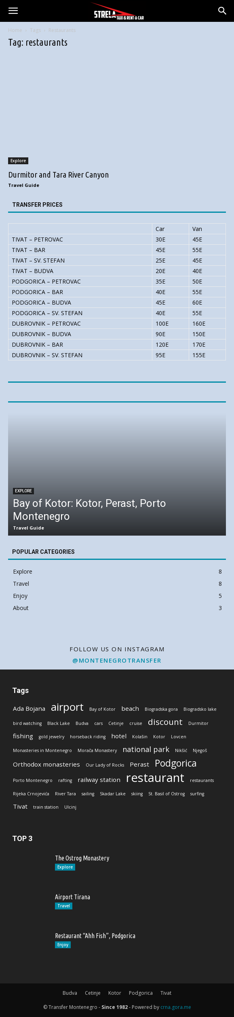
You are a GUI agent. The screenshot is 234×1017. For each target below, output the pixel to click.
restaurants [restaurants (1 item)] (202, 780)
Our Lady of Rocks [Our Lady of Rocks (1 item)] (105, 765)
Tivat (165, 992)
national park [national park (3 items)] (145, 749)
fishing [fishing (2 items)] (23, 736)
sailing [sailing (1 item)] (88, 794)
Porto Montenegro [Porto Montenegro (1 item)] (33, 780)
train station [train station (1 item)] (46, 807)
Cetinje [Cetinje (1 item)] (116, 723)
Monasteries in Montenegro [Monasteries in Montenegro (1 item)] (42, 750)
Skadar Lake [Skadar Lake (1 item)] (113, 794)
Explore (18, 160)
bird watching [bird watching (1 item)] (27, 723)
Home (15, 30)
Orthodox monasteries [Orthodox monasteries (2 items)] (46, 764)
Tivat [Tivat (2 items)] (20, 806)
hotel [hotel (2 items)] (118, 736)
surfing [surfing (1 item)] (197, 794)
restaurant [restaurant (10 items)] (155, 777)
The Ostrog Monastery (82, 858)
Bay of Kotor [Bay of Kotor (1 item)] (102, 709)
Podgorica (141, 992)
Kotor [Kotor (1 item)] (159, 736)
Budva (70, 992)
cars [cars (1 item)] (98, 723)
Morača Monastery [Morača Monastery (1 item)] (97, 750)
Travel (63, 906)
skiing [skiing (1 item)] (137, 794)
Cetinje (93, 992)
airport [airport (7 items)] (67, 707)
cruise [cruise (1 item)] (135, 723)
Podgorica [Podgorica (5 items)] (176, 763)
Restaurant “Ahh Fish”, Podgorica (95, 935)
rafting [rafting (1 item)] (65, 780)
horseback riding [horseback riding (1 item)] (87, 736)
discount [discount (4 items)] (165, 722)
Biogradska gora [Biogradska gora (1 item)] (161, 709)
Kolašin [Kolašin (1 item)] (140, 736)
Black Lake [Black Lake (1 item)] (58, 723)
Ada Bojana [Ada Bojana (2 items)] (29, 708)
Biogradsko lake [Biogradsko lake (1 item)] (200, 709)
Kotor (114, 992)
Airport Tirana (72, 896)
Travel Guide (23, 185)
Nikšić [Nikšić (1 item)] (181, 750)
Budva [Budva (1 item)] (82, 723)
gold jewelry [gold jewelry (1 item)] (51, 736)
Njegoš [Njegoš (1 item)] (200, 750)
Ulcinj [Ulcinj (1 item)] (70, 807)
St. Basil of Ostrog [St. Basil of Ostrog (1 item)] (166, 794)
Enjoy (62, 944)
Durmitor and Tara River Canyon (58, 174)
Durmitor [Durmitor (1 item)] (198, 723)
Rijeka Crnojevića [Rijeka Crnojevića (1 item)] (31, 794)
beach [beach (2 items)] (130, 708)
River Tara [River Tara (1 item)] (65, 794)
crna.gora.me (175, 1007)
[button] (13, 11)
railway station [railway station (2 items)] (99, 779)
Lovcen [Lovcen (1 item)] (178, 736)
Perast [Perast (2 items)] (139, 764)
